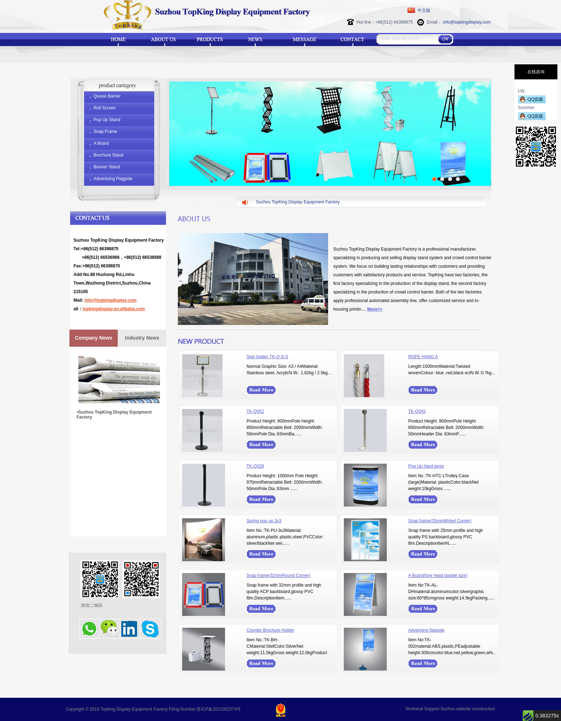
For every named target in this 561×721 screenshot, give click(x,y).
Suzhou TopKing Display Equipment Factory (298, 201)
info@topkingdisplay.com (467, 22)
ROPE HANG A (423, 356)
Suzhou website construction (467, 708)
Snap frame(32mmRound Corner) (279, 575)
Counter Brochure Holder (270, 630)
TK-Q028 (255, 466)
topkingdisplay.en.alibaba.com (114, 308)
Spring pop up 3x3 (264, 520)
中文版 (424, 10)
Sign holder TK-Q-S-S (267, 356)
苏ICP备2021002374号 (219, 709)
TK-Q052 (255, 411)
